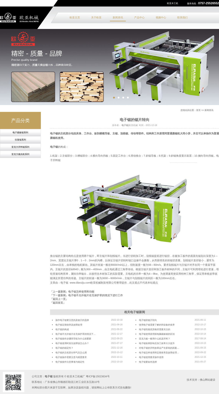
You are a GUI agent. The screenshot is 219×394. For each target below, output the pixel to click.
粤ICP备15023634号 (98, 376)
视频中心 (161, 17)
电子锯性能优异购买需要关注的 (154, 329)
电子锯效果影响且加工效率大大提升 (157, 343)
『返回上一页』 (59, 298)
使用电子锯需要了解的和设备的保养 (157, 324)
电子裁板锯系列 (20, 132)
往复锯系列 (20, 139)
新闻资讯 (118, 17)
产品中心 (139, 17)
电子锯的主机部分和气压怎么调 (71, 352)
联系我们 (182, 17)
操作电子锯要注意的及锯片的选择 (72, 320)
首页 (198, 110)
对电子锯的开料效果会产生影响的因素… (159, 348)
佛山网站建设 (207, 379)
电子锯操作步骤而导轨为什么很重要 (73, 338)
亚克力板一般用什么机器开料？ (154, 338)
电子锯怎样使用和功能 (81, 291)
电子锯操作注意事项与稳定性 (69, 362)
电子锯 (125, 125)
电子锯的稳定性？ (64, 348)
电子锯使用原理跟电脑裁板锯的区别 (157, 334)
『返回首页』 (58, 302)
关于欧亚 (96, 17)
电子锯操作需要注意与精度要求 (71, 357)
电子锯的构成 (62, 329)
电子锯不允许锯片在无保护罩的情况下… (75, 334)
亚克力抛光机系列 (20, 154)
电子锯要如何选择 (148, 362)
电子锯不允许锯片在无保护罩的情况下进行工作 (95, 295)
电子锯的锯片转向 (148, 320)
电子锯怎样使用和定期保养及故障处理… (159, 352)
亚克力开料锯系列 (20, 147)
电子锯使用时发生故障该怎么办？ (72, 343)
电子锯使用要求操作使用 (151, 357)
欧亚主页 (75, 17)
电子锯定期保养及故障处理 (68, 324)
